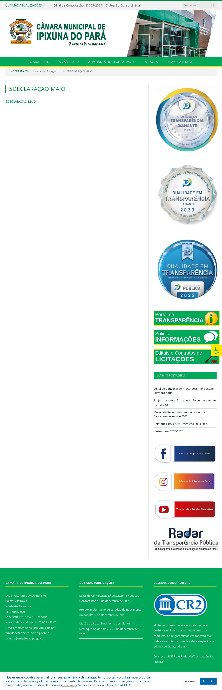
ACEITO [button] (208, 681)
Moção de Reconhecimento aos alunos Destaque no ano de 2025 (179, 414)
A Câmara (66, 62)
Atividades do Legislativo (109, 62)
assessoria (199, 630)
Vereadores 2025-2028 (168, 431)
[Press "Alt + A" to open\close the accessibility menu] (216, 350)
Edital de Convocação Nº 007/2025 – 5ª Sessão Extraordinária (96, 5)
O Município (39, 62)
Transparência (179, 62)
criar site (180, 625)
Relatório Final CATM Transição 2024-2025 (181, 424)
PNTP (171, 656)
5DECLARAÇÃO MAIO (20, 101)
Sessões (151, 62)
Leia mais (69, 685)
